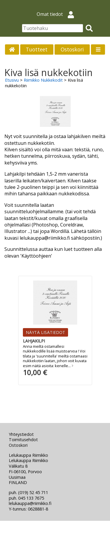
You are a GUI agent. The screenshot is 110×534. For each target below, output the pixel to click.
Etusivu (12, 80)
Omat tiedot (58, 14)
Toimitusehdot (23, 439)
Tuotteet (37, 49)
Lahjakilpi (34, 341)
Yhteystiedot (21, 434)
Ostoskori (72, 49)
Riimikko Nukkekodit (43, 80)
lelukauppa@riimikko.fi (30, 503)
